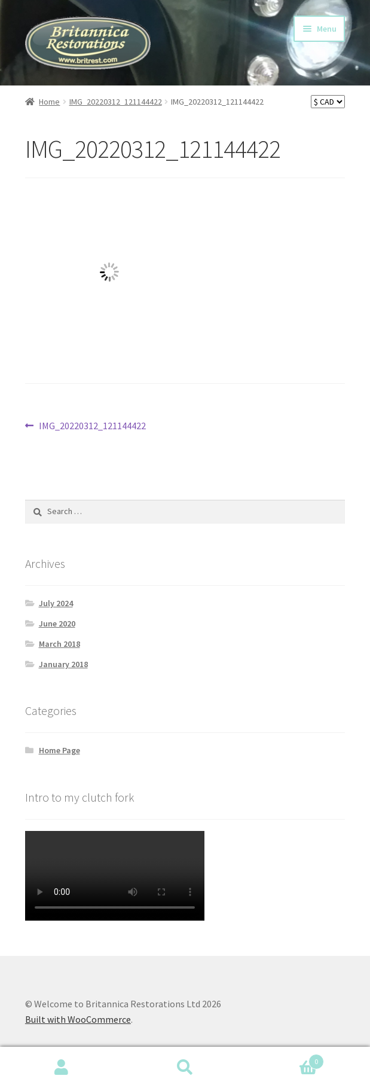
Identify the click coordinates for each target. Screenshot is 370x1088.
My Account (61, 1067)
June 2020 (57, 623)
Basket (285, 1059)
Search (184, 1067)
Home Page (59, 750)
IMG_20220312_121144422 (115, 101)
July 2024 (56, 603)
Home (49, 101)
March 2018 (59, 643)
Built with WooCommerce (78, 1019)
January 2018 (63, 664)
